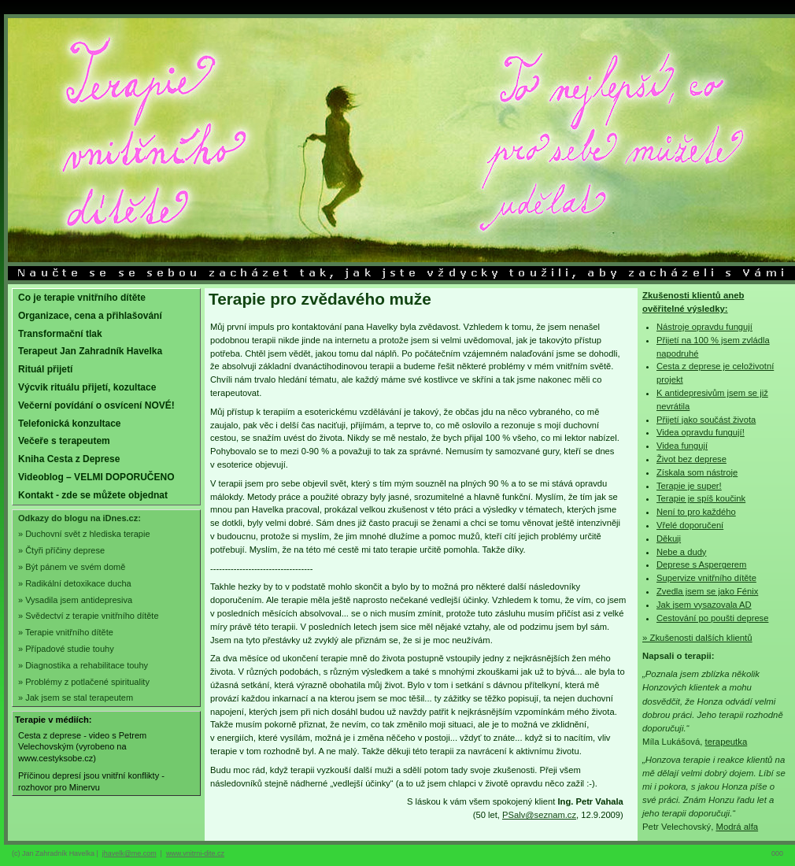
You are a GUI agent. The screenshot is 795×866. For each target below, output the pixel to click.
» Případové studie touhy (66, 648)
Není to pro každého (696, 511)
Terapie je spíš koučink (700, 498)
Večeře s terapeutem (64, 440)
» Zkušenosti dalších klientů (697, 637)
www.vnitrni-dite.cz (195, 853)
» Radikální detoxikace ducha (74, 583)
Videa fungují (682, 445)
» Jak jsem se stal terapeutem (75, 697)
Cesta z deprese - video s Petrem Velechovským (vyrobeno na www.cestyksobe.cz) (82, 747)
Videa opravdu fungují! (700, 432)
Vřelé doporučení (689, 525)
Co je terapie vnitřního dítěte (82, 297)
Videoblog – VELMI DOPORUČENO (96, 477)
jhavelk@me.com (129, 853)
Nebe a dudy (681, 552)
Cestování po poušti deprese (712, 618)
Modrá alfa (737, 826)
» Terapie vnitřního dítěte (65, 632)
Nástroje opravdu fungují (704, 326)
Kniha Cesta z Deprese (69, 458)
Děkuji (668, 538)
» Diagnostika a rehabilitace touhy (83, 665)
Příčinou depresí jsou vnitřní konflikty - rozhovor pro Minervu (91, 781)
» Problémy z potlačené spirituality (84, 682)
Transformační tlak (60, 333)
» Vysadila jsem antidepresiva (75, 600)
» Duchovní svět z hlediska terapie (84, 533)
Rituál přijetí (45, 369)
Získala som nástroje (697, 472)
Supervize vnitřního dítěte (706, 578)
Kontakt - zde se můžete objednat (93, 495)
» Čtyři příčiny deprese (61, 550)
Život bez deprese (691, 459)
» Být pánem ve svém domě (71, 567)
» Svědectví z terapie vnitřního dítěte (88, 615)
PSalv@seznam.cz (539, 815)
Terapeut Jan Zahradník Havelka (90, 351)
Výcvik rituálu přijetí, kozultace (87, 387)
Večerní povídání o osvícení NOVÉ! (96, 405)
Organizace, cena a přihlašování (90, 315)
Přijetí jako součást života (706, 419)
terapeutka (726, 741)
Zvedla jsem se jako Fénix (707, 591)
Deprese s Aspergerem (701, 564)
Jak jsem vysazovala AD (704, 604)
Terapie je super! (689, 485)
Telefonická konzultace (69, 423)
